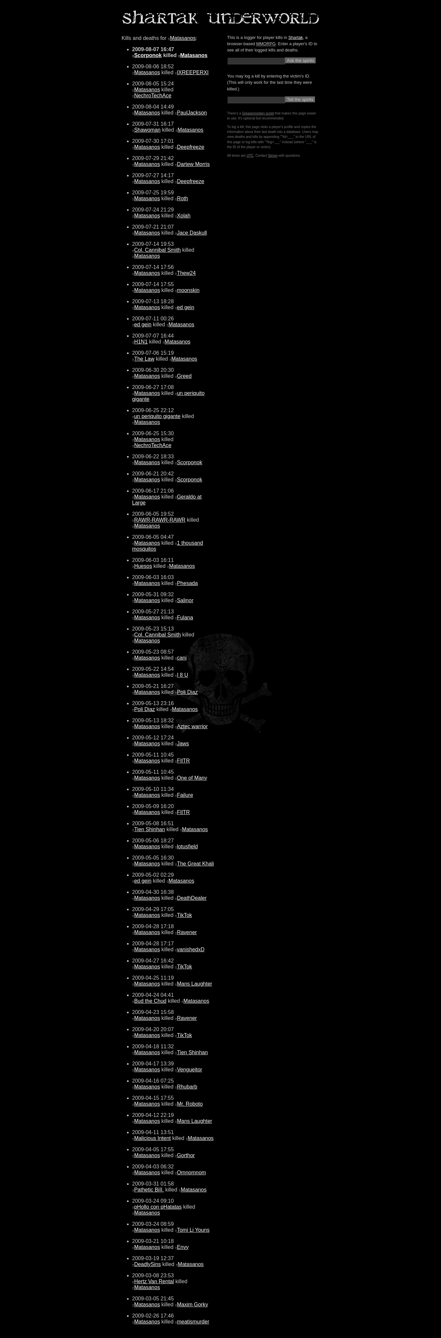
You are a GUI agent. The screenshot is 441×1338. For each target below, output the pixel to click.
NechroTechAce (153, 95)
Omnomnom (191, 1172)
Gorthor (186, 1155)
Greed (184, 376)
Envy (183, 1247)
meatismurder (193, 1321)
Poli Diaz (187, 692)
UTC (250, 155)
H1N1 (141, 341)
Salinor (185, 600)
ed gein (185, 307)
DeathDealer (191, 898)
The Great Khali (195, 863)
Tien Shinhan (149, 829)
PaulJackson (192, 112)
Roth (182, 198)
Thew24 (186, 273)
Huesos (143, 566)
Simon (273, 155)
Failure (185, 795)
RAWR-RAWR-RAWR (160, 520)
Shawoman (147, 130)
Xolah (183, 215)
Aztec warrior (192, 726)
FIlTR (183, 761)
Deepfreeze (190, 147)
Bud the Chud (150, 1001)
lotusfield (187, 846)
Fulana (185, 617)
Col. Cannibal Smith (157, 250)
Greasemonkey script (258, 113)
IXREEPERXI (192, 72)
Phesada (187, 583)
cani (181, 658)
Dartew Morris (193, 164)
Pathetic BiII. (149, 1189)
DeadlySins (147, 1264)
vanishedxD (191, 949)
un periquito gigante (157, 416)
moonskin (188, 290)
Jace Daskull (192, 233)
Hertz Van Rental (154, 1281)
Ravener (187, 932)
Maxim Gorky (192, 1304)
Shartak (295, 37)
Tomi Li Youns (193, 1230)
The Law (144, 359)
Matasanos (183, 38)
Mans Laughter (194, 984)
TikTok (184, 915)
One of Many (192, 778)
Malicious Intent (152, 1138)
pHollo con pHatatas (158, 1207)
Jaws (183, 743)
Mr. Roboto (190, 1104)
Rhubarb (187, 1087)
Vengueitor (189, 1069)
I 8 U (182, 675)
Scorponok (148, 55)
